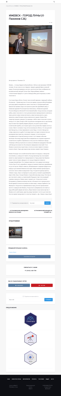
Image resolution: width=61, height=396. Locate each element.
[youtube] (42, 285)
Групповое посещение (29, 256)
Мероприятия (26, 379)
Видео (47, 379)
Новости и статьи (16, 379)
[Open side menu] (6, 1)
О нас (8, 379)
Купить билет (12, 252)
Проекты (34, 379)
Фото (52, 379)
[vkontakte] (19, 285)
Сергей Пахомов (15, 235)
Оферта (30, 388)
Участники (41, 379)
